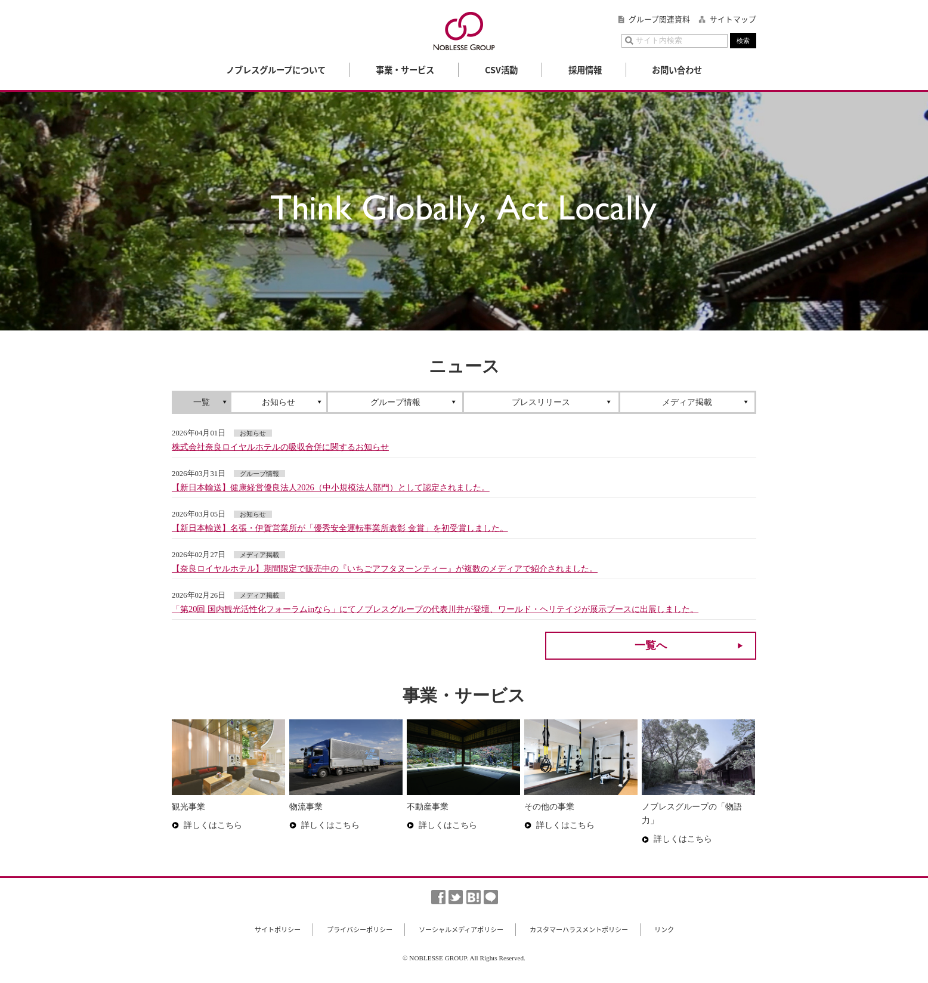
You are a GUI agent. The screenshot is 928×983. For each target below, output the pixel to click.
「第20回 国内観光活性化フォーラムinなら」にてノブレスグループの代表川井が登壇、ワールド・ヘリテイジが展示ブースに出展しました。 (435, 609)
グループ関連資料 (659, 19)
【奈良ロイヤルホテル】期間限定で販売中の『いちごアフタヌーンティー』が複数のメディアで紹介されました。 (385, 568)
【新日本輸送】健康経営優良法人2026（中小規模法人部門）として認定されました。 (331, 487)
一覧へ (651, 645)
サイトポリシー (278, 930)
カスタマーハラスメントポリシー (579, 930)
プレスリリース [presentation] (541, 402)
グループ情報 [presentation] (395, 402)
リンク (664, 930)
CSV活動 (501, 69)
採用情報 (585, 69)
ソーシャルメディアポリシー (461, 930)
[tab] (202, 402)
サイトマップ (733, 19)
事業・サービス (405, 69)
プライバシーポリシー (359, 930)
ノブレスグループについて (276, 69)
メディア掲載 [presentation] (687, 402)
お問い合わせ (677, 69)
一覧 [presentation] (201, 402)
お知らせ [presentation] (278, 402)
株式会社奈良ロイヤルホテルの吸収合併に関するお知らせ (280, 447)
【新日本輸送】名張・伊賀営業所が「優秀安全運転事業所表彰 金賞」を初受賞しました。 (340, 528)
